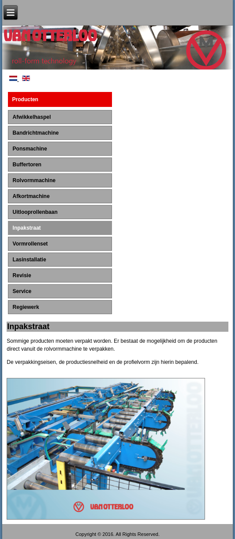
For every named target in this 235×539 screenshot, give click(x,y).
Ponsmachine (30, 149)
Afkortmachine (31, 196)
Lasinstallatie (29, 260)
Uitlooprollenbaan (35, 212)
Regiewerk (26, 307)
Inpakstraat (27, 228)
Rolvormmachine (34, 180)
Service (22, 291)
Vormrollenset (30, 244)
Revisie (22, 275)
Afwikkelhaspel (32, 117)
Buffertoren (27, 164)
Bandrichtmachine (36, 133)
